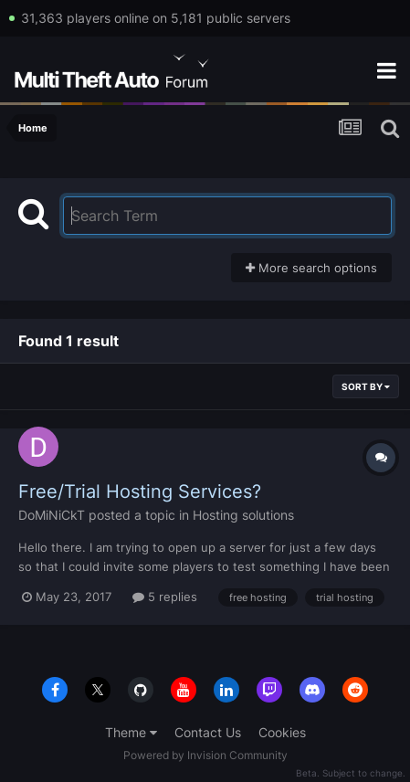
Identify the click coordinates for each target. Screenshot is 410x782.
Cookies (282, 732)
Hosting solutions (243, 515)
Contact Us (207, 732)
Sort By (366, 386)
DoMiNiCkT (51, 515)
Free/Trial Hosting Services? (139, 491)
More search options (311, 267)
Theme (131, 732)
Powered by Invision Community (205, 755)
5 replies (164, 596)
